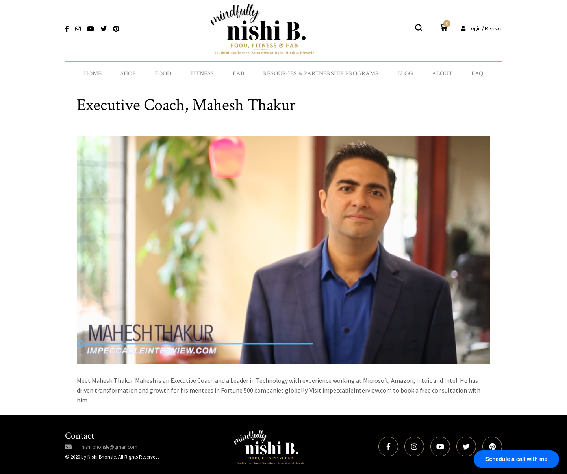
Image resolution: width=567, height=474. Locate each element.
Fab (238, 74)
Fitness (202, 74)
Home (93, 74)
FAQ (477, 74)
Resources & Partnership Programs (320, 74)
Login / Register (481, 28)
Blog (405, 74)
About (442, 74)
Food (163, 74)
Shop (128, 74)
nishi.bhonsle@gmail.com (109, 447)
